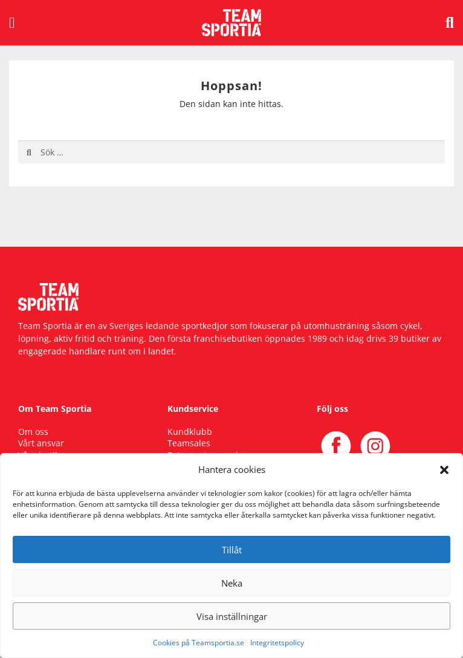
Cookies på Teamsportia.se (198, 642)
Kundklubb (189, 431)
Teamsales (188, 443)
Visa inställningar (231, 616)
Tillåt (232, 550)
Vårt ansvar (41, 443)
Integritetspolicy (277, 642)
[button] (444, 469)
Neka (231, 583)
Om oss (33, 431)
